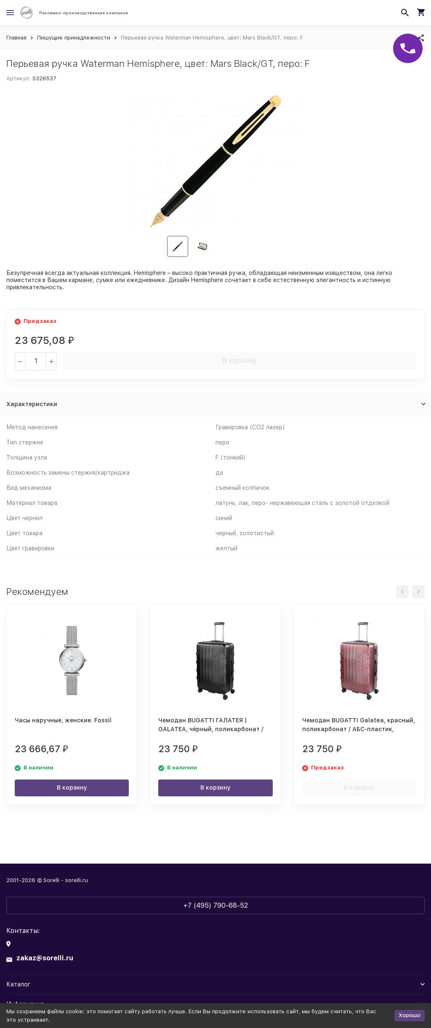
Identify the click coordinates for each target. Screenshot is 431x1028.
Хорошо (409, 1015)
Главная (16, 37)
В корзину (240, 361)
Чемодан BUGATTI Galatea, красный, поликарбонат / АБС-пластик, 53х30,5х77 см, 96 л (358, 729)
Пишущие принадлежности (73, 37)
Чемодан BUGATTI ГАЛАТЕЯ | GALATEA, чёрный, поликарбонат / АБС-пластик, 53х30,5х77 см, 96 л (210, 729)
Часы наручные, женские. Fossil (63, 720)
